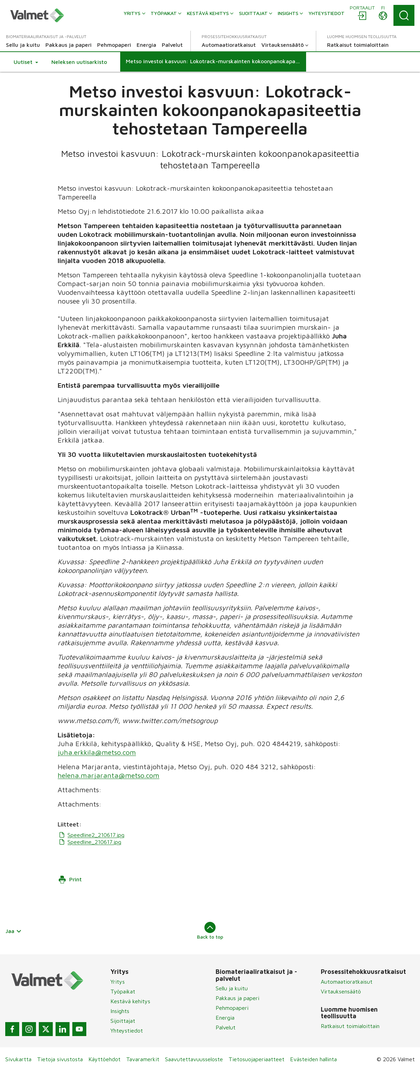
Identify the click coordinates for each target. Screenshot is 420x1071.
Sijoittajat (122, 1021)
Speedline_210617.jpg (89, 842)
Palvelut (226, 1027)
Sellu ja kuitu (232, 988)
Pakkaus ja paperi (237, 998)
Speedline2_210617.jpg (91, 835)
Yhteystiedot (126, 1030)
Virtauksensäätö (341, 991)
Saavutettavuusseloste (194, 1059)
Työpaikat (122, 991)
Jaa (14, 931)
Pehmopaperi (232, 1008)
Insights (119, 1011)
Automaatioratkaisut (346, 981)
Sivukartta (18, 1059)
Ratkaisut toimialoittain (350, 1026)
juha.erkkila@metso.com (97, 752)
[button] (26, 61)
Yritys (117, 981)
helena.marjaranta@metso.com (108, 775)
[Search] (403, 15)
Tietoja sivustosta (60, 1059)
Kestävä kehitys (130, 1001)
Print (70, 879)
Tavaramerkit (142, 1059)
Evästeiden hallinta (313, 1059)
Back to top (210, 930)
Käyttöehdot (104, 1059)
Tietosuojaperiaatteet (256, 1059)
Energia (225, 1017)
